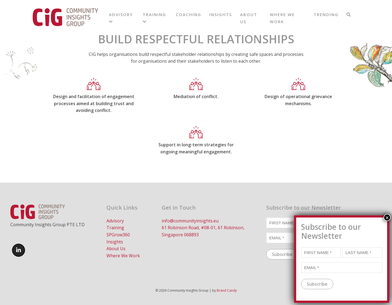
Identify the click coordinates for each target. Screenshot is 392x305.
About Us (115, 249)
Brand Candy (227, 290)
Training (115, 228)
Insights (220, 14)
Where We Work (123, 256)
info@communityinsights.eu (190, 221)
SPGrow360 (118, 235)
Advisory (115, 221)
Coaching (188, 14)
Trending (326, 14)
